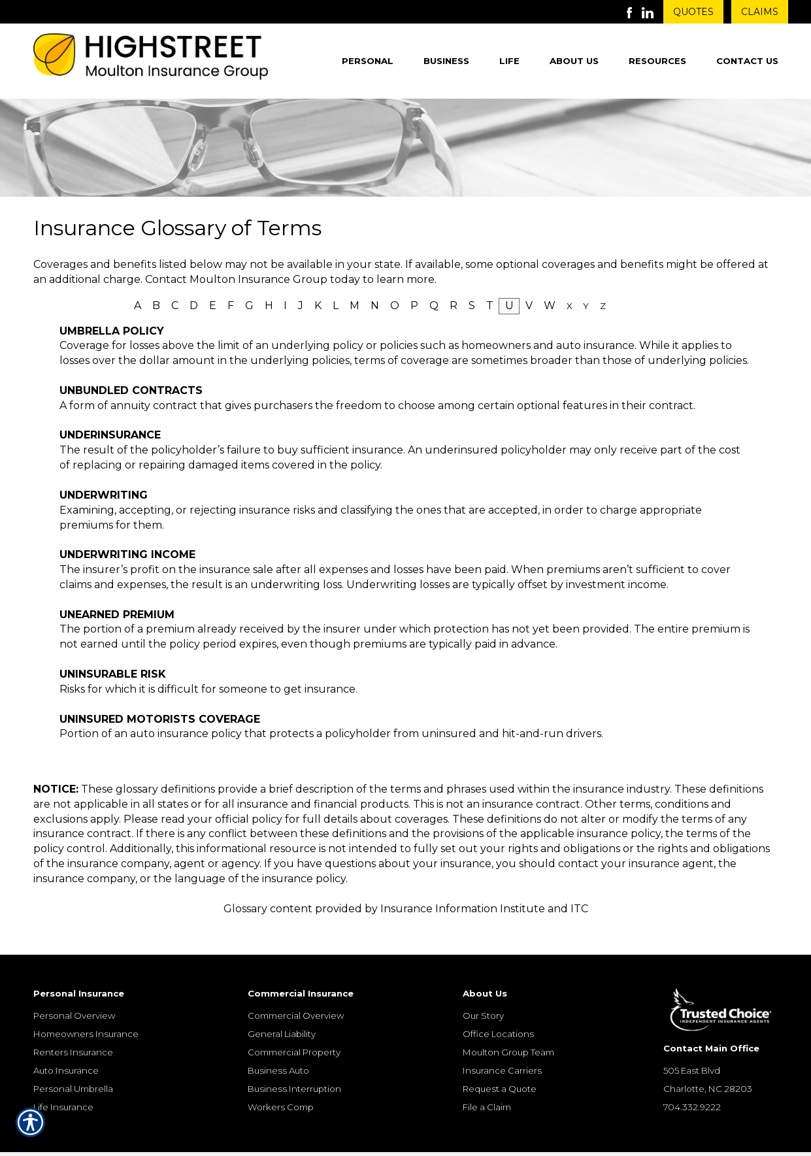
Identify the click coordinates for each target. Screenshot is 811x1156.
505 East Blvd (691, 1049)
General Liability (282, 1012)
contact (578, 863)
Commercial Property (294, 1030)
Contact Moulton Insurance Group (236, 279)
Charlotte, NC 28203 (707, 1067)
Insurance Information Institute (462, 908)
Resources (657, 61)
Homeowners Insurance (86, 1012)
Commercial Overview (296, 994)
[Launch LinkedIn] (652, 11)
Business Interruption (294, 1067)
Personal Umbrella (73, 1067)
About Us (574, 61)
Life (509, 61)
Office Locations (498, 1012)
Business (446, 61)
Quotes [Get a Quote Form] (693, 12)
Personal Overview (74, 994)
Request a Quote (500, 1067)
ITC (579, 908)
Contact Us (747, 61)
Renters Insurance (73, 1030)
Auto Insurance (66, 1049)
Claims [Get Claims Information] (759, 12)
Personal (367, 61)
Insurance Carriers (502, 1049)
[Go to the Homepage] (151, 58)
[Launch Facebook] (634, 11)
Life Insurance (63, 1085)
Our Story (483, 994)
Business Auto (278, 1049)
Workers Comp (281, 1085)
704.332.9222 (692, 1085)
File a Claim (487, 1085)
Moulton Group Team (508, 1030)
